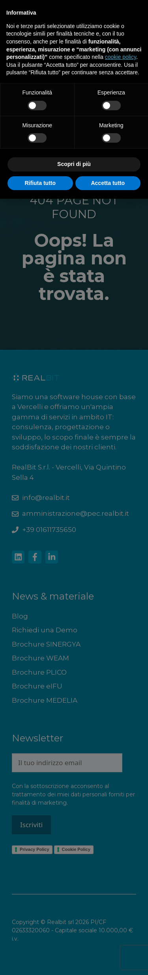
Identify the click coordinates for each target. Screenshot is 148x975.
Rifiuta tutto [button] (40, 183)
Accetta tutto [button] (108, 183)
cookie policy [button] (120, 57)
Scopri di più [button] (74, 164)
